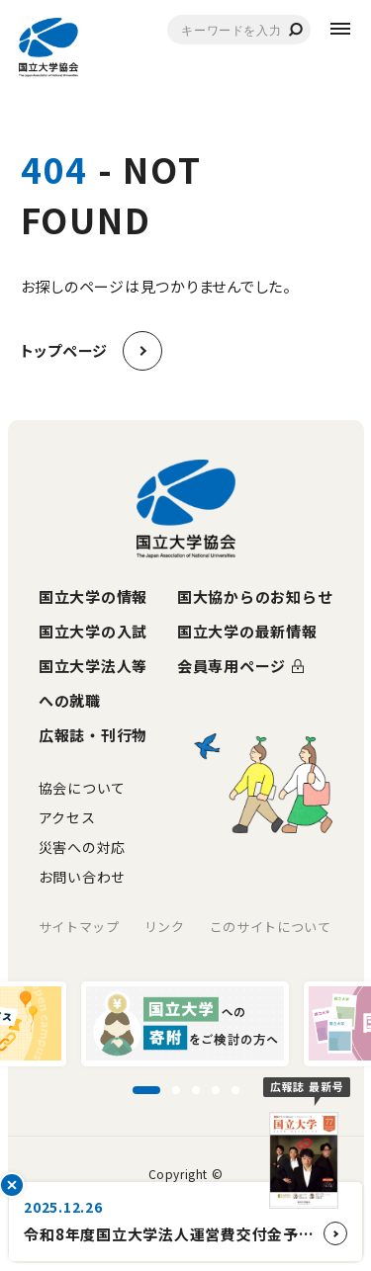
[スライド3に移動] (196, 1090)
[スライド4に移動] (216, 1090)
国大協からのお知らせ (255, 596)
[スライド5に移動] (235, 1090)
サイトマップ (79, 926)
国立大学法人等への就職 (93, 683)
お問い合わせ (82, 877)
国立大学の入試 (93, 631)
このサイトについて (270, 926)
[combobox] (239, 29)
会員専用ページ (231, 665)
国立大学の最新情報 (247, 631)
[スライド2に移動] (176, 1090)
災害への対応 (82, 847)
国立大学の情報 (93, 596)
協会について (82, 788)
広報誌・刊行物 (93, 734)
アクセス (67, 817)
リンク (164, 926)
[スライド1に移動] (146, 1090)
